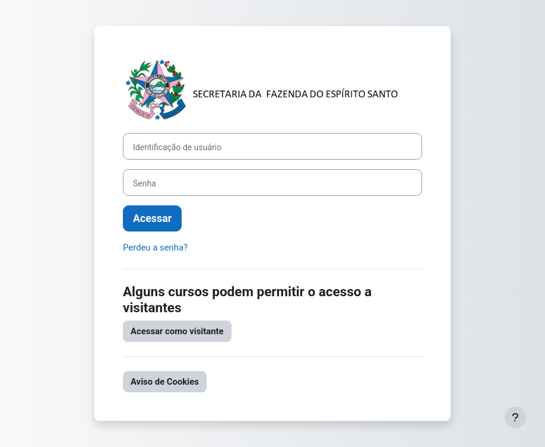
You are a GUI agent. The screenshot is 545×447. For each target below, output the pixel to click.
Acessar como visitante (177, 331)
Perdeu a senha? (155, 247)
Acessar (152, 218)
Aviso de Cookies (165, 381)
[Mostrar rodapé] (515, 417)
